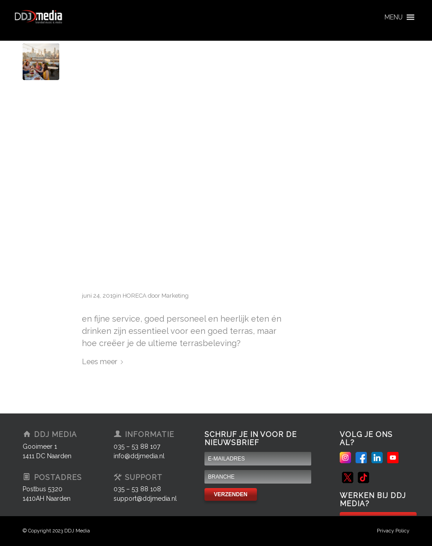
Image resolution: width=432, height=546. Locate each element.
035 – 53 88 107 (137, 446)
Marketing (175, 295)
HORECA (135, 295)
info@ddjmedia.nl (139, 456)
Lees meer (104, 361)
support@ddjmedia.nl (145, 498)
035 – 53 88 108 (137, 489)
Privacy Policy (393, 531)
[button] (394, 17)
